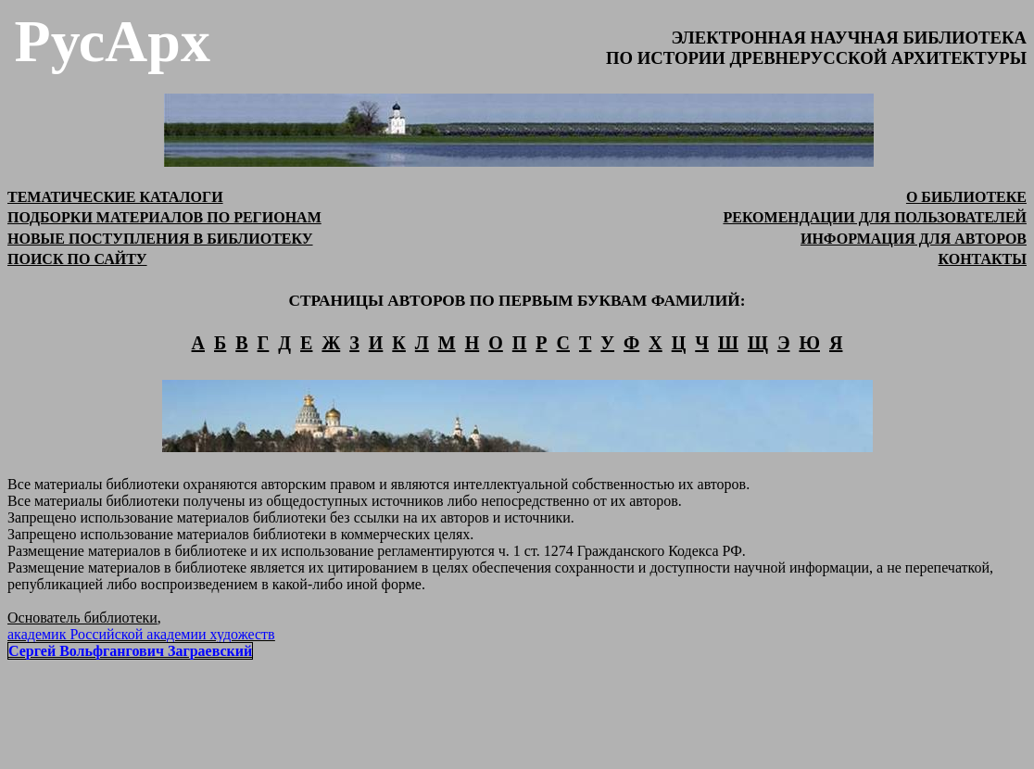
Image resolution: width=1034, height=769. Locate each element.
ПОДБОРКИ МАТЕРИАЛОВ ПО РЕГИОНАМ (164, 217)
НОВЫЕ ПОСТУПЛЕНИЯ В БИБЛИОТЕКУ (160, 238)
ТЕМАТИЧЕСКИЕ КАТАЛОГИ (115, 197)
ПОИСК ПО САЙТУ (77, 259)
